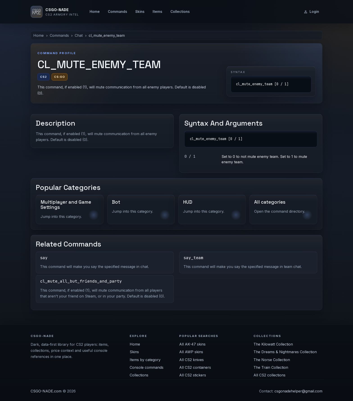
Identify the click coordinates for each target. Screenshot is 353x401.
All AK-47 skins (192, 344)
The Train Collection (270, 367)
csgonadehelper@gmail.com (298, 391)
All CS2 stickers (192, 375)
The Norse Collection (271, 359)
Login (311, 11)
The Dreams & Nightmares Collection (285, 352)
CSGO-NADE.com (46, 391)
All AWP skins (191, 352)
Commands (117, 11)
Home (95, 11)
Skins (140, 11)
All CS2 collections (269, 375)
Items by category (145, 359)
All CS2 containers (195, 367)
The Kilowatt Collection (273, 344)
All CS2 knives (191, 359)
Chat (79, 35)
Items (157, 11)
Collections (180, 11)
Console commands (146, 367)
